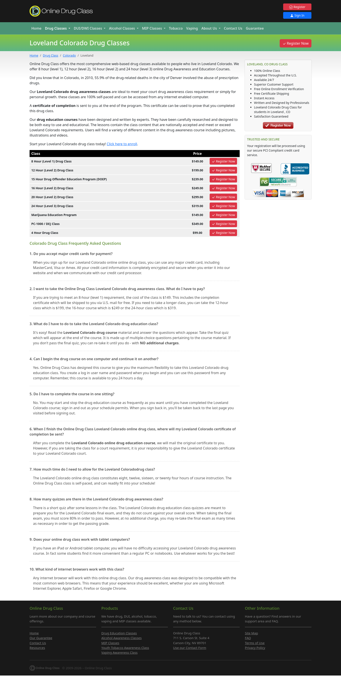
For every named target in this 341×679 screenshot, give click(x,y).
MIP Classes (110, 643)
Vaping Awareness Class (119, 652)
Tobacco (176, 28)
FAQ (248, 638)
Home (36, 28)
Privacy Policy (255, 647)
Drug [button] (56, 28)
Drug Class (50, 55)
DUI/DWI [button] (88, 28)
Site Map (251, 633)
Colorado (69, 55)
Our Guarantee (41, 638)
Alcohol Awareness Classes (121, 638)
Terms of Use (255, 643)
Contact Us (233, 28)
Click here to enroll (122, 144)
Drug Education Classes (119, 633)
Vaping (192, 28)
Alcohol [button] (122, 28)
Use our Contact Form (189, 647)
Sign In (297, 15)
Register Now (295, 43)
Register (297, 7)
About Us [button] (209, 28)
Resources (37, 647)
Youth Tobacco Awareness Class (125, 647)
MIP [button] (152, 28)
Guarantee (255, 28)
